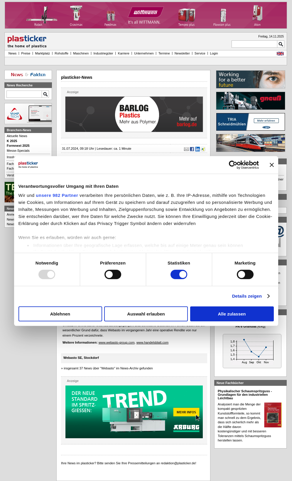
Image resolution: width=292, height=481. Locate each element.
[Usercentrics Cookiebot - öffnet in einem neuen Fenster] (233, 164)
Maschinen (81, 53)
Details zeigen (247, 296)
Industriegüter (103, 53)
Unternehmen (144, 53)
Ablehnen (60, 313)
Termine (164, 53)
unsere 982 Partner (57, 195)
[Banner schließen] (272, 165)
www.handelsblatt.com (152, 342)
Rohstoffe (61, 53)
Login (214, 53)
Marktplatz (42, 53)
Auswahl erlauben (146, 313)
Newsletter (182, 53)
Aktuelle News (17, 136)
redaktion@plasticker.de (178, 463)
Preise (25, 53)
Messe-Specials (18, 150)
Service (200, 53)
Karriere (123, 53)
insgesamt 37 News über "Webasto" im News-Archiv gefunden (108, 368)
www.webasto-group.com (117, 342)
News (12, 53)
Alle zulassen (232, 313)
